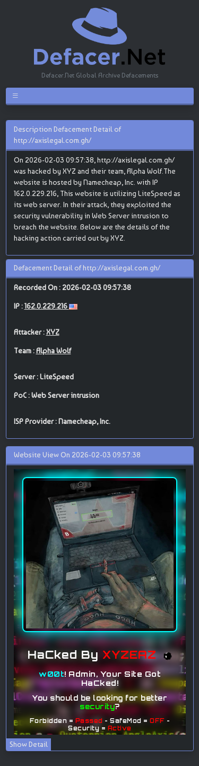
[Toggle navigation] (17, 96)
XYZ (52, 332)
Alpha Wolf (53, 350)
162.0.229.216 (46, 306)
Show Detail (29, 744)
